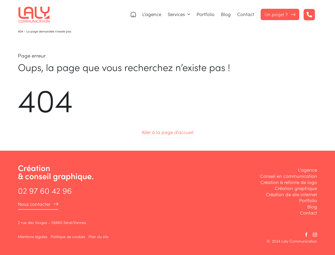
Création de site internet (291, 194)
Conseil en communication (288, 175)
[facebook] (306, 235)
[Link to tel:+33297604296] (309, 14)
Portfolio (308, 200)
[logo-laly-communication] (34, 8)
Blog (312, 206)
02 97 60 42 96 (45, 190)
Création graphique (296, 188)
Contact (308, 212)
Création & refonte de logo (288, 182)
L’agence (307, 169)
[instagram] (315, 235)
